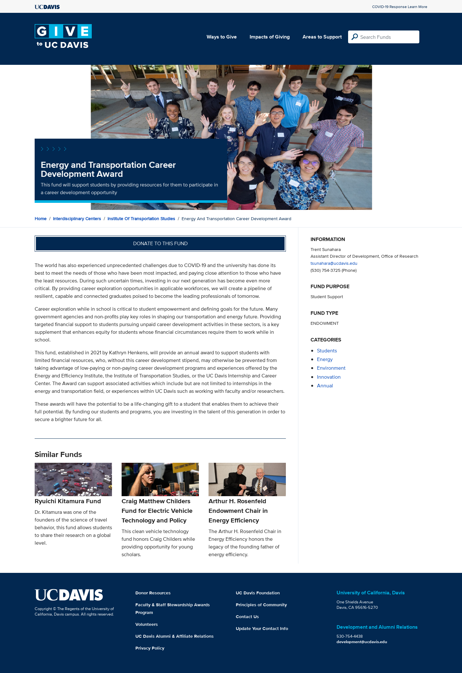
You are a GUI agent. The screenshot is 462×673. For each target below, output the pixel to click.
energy (325, 359)
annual (325, 385)
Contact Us (247, 616)
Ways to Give (222, 36)
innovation (329, 377)
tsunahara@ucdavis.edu (334, 263)
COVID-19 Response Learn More (399, 6)
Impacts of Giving (270, 36)
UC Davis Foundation (258, 593)
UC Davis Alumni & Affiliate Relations (174, 636)
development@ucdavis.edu (362, 642)
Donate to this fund (160, 243)
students (327, 350)
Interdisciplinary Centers (77, 218)
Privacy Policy (149, 648)
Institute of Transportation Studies (141, 218)
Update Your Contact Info (262, 628)
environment (331, 368)
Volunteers (146, 624)
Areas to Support (322, 36)
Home (41, 218)
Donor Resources (153, 593)
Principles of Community (261, 604)
